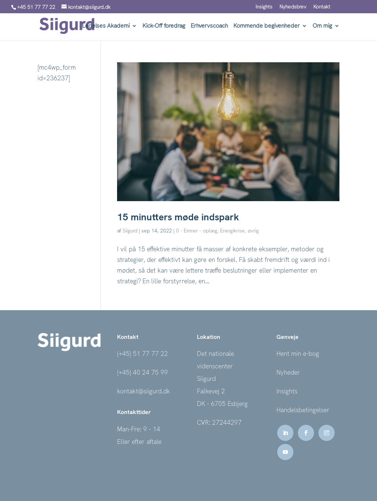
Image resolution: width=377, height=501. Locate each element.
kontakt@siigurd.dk (143, 391)
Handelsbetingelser (303, 410)
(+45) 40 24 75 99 (142, 372)
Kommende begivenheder (266, 26)
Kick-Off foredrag (163, 26)
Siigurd (130, 230)
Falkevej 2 (211, 391)
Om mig (322, 26)
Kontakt (321, 7)
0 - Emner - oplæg (196, 230)
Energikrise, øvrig (239, 230)
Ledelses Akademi (106, 26)
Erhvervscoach (209, 26)
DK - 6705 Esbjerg (222, 404)
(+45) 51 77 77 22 (142, 354)
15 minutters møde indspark (178, 217)
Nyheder (288, 372)
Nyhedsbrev (292, 7)
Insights (264, 7)
